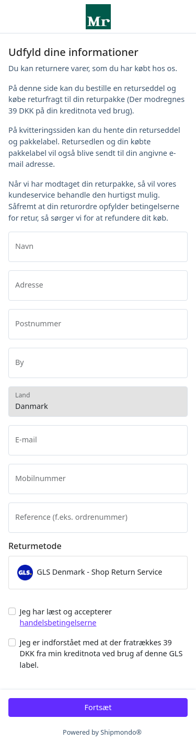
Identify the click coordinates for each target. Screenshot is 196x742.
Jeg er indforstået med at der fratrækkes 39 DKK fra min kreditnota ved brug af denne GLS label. (101, 653)
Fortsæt (98, 707)
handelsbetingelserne (58, 622)
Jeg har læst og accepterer (66, 617)
